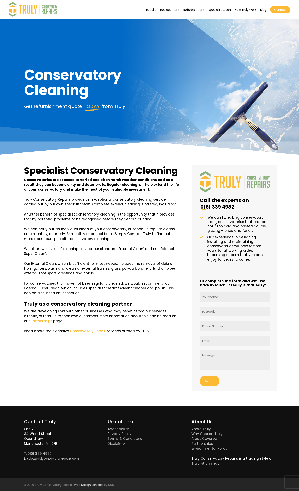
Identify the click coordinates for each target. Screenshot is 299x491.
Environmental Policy (209, 448)
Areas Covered (204, 438)
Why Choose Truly (207, 433)
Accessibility (118, 429)
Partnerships (41, 321)
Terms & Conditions (125, 438)
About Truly (201, 429)
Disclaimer (117, 443)
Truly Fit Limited (204, 463)
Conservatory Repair (87, 331)
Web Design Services (88, 485)
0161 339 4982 (40, 453)
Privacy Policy (119, 433)
